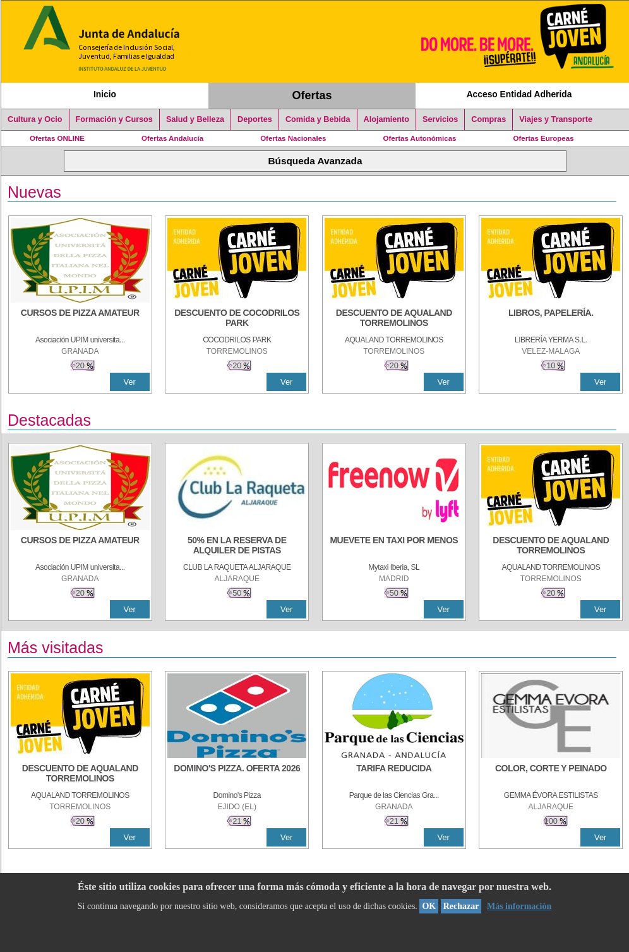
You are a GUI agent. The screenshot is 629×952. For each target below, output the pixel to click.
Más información (519, 906)
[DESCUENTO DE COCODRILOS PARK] (236, 319)
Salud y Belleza (195, 119)
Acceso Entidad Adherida (519, 94)
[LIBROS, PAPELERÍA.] (550, 319)
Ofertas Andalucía (172, 138)
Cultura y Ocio (35, 119)
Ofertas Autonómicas (419, 138)
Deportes (254, 119)
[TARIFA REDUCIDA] (394, 774)
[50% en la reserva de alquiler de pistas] (236, 546)
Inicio (104, 94)
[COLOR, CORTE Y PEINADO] (550, 774)
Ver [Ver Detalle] (130, 382)
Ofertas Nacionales (293, 138)
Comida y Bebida (317, 119)
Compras (488, 119)
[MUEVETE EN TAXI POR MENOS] (394, 546)
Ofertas (312, 95)
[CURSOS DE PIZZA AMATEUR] (80, 319)
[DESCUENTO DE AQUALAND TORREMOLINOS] (394, 319)
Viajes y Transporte (555, 119)
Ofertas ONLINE (57, 138)
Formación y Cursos (114, 119)
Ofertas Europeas (543, 138)
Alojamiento (386, 119)
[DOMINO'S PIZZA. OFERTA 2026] (236, 774)
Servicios (440, 119)
